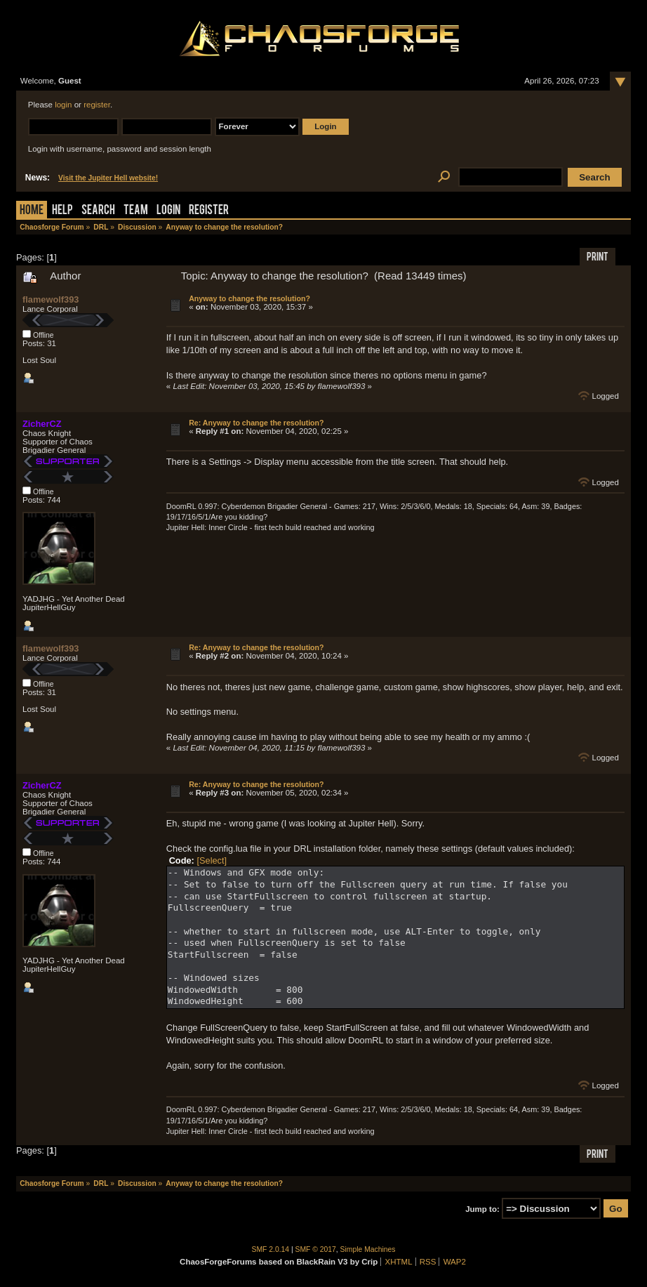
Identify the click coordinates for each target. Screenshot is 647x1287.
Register (209, 211)
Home (32, 211)
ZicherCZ (41, 423)
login (63, 104)
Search (98, 211)
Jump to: (482, 1209)
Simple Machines (368, 1249)
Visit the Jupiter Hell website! (108, 178)
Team (136, 211)
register (97, 104)
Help (62, 211)
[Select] (211, 860)
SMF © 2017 (315, 1249)
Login (168, 211)
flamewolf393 (50, 299)
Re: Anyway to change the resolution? (256, 422)
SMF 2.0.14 (271, 1249)
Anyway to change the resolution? (249, 298)
